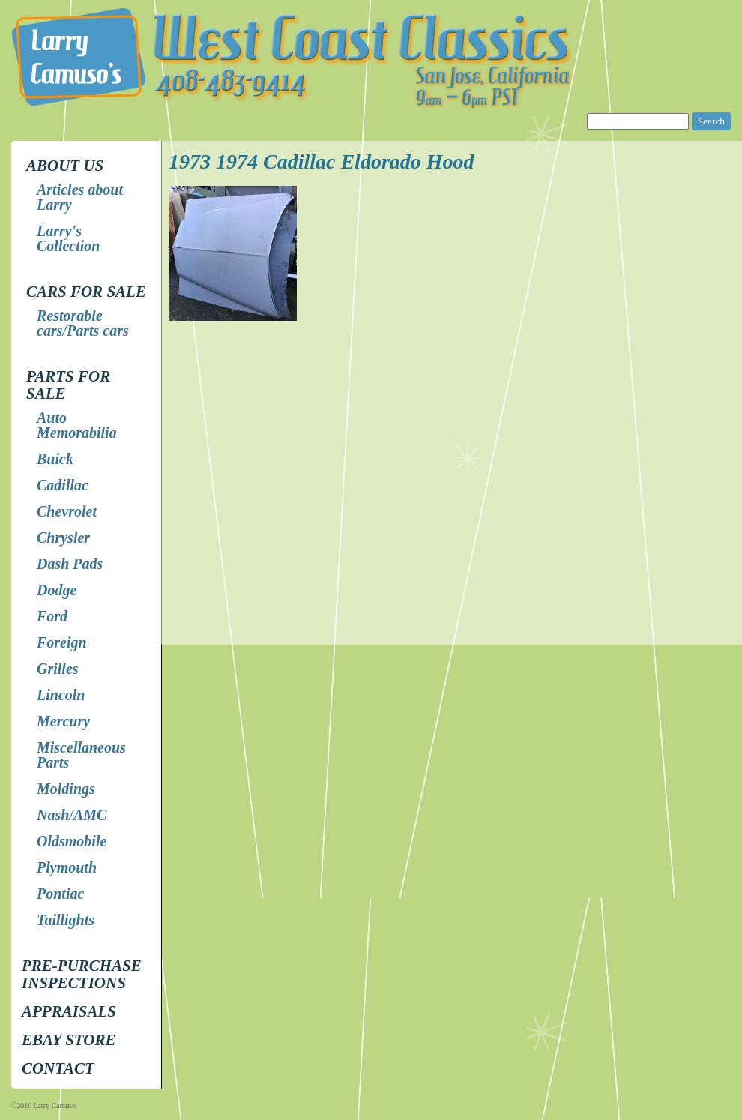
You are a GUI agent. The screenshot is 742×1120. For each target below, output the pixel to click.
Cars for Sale (86, 292)
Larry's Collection (68, 238)
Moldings (66, 788)
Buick (55, 459)
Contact (58, 1068)
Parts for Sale (68, 385)
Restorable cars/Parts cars (83, 323)
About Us (64, 166)
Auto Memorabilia (77, 425)
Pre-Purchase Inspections (82, 974)
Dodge (56, 590)
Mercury (63, 721)
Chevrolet (67, 511)
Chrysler (63, 537)
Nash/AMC (71, 815)
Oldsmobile (71, 841)
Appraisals (69, 1011)
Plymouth (67, 867)
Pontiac (60, 893)
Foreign (62, 642)
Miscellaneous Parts (81, 755)
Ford (52, 616)
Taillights (65, 920)
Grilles (58, 668)
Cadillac (62, 485)
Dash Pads (70, 564)
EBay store (68, 1040)
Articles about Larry (80, 197)
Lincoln (61, 695)
